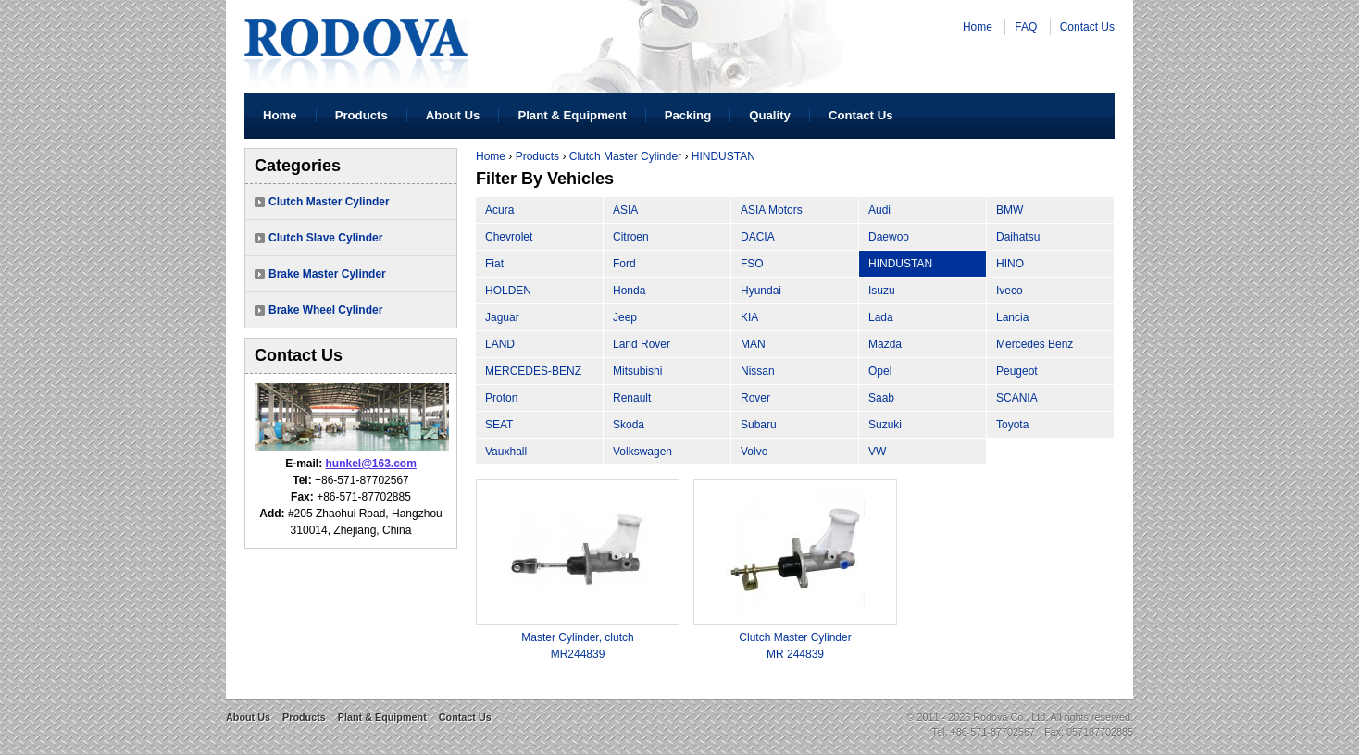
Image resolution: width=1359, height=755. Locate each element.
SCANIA (1017, 397)
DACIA (758, 236)
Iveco (1009, 290)
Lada (880, 317)
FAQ (1026, 26)
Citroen (631, 236)
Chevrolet (508, 236)
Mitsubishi (637, 371)
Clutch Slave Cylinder (325, 237)
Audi (879, 210)
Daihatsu (1018, 236)
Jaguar (502, 317)
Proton (501, 397)
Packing (688, 115)
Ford (624, 263)
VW (877, 451)
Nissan (758, 371)
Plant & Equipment (571, 115)
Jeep (625, 317)
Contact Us (1087, 26)
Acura (499, 210)
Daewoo (888, 236)
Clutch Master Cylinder (329, 201)
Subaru (759, 424)
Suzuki (885, 424)
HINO (1010, 263)
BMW (1009, 210)
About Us (453, 115)
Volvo (754, 451)
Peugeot (1017, 371)
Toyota (1012, 424)
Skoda (628, 424)
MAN (753, 344)
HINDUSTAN (723, 156)
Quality (770, 115)
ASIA (625, 210)
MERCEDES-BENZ (533, 371)
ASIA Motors (772, 210)
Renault (632, 397)
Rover (755, 397)
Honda (629, 290)
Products (361, 115)
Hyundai (761, 290)
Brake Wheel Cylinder (325, 309)
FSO (752, 263)
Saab (881, 397)
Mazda (885, 344)
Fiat (494, 263)
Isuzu (881, 290)
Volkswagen (642, 451)
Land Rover (641, 344)
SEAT (499, 424)
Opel (879, 371)
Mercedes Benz (1034, 344)
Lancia (1012, 317)
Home (977, 26)
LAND (500, 344)
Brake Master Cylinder (327, 273)
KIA (749, 317)
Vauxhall (506, 451)
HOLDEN (508, 290)
